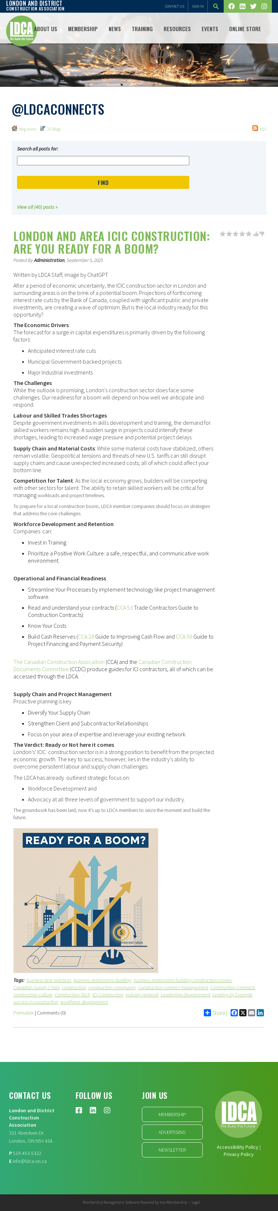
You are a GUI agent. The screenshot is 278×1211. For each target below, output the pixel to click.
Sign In (198, 6)
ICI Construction (107, 994)
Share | (215, 1012)
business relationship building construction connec (183, 980)
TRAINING (142, 29)
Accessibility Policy (237, 1147)
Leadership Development (185, 994)
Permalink (23, 1012)
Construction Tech (72, 994)
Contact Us (174, 6)
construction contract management (173, 987)
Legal (195, 1202)
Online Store (245, 29)
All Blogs (50, 128)
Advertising (172, 1132)
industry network (142, 994)
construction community (112, 987)
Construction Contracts (232, 987)
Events (210, 29)
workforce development (84, 1002)
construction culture (32, 994)
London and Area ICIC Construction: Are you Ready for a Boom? (111, 242)
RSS (259, 128)
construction (74, 987)
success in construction (35, 1002)
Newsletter (172, 1150)
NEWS (115, 29)
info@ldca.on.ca (30, 1161)
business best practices (48, 980)
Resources (177, 29)
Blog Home (24, 128)
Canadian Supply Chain (36, 987)
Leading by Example (232, 994)
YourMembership (173, 1202)
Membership (83, 29)
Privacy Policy (239, 1154)
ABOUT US (45, 29)
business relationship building (102, 980)
